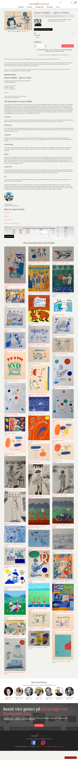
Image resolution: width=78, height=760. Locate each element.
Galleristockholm (9, 69)
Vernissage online (39, 7)
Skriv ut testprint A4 (22, 31)
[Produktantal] (40, 45)
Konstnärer (29, 7)
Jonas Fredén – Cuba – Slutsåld (12, 636)
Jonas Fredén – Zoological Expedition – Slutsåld (62, 525)
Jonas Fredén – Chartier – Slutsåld (60, 582)
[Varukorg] (75, 2)
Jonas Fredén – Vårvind (58, 315)
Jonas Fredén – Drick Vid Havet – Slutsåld (38, 548)
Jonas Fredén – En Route (34, 363)
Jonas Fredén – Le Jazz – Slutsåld (36, 628)
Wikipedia (6, 216)
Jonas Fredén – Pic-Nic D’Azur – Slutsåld (62, 630)
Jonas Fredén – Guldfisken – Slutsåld (61, 661)
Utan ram (38, 35)
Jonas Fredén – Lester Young (35, 496)
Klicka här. (67, 54)
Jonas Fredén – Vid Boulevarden (12, 305)
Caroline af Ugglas (18, 697)
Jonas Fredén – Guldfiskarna (59, 335)
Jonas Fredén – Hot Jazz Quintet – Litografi (38, 293)
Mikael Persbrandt (69, 697)
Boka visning (39, 725)
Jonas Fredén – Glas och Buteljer (12, 330)
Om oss (58, 7)
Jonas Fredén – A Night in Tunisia (36, 413)
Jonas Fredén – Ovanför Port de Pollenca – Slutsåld (14, 616)
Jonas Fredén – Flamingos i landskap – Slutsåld (38, 609)
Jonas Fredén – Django (9, 433)
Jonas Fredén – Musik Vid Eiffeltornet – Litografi (14, 285)
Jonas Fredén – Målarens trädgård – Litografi (61, 294)
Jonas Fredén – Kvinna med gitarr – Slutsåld (37, 580)
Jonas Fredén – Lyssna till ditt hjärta (37, 394)
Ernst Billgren (28, 697)
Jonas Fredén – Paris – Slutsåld (12, 566)
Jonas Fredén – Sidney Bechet (11, 523)
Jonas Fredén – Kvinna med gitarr (60, 387)
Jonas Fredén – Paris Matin (11, 415)
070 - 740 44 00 (42, 746)
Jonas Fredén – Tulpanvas (10, 381)
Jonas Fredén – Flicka (57, 440)
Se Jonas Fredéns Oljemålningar (11, 223)
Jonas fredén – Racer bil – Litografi (60, 263)
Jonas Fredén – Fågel (9, 454)
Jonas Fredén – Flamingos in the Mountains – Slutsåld (36, 527)
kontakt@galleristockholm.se (57, 746)
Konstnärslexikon (8, 219)
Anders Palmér (49, 697)
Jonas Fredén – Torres (33, 323)
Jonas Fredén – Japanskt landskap (36, 345)
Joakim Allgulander (59, 697)
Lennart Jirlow (39, 697)
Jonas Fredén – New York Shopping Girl (14, 350)
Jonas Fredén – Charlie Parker (59, 495)
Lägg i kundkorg (67, 46)
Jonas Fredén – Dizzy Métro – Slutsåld (37, 647)
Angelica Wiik (8, 697)
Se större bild (12, 31)
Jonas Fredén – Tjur (57, 461)
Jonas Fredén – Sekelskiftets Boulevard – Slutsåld (14, 544)
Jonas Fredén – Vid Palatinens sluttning (62, 420)
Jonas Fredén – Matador (34, 462)
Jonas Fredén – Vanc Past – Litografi (37, 263)
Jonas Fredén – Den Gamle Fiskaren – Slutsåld (13, 587)
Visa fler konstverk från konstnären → (43, 29)
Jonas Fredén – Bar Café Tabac (59, 354)
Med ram (38, 37)
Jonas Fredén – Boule (33, 441)
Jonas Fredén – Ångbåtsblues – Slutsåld (62, 551)
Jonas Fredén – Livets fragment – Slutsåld (62, 612)
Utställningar (7, 212)
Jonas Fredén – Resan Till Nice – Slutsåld (14, 672)
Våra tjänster (50, 7)
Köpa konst (21, 7)
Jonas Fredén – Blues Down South (12, 489)
